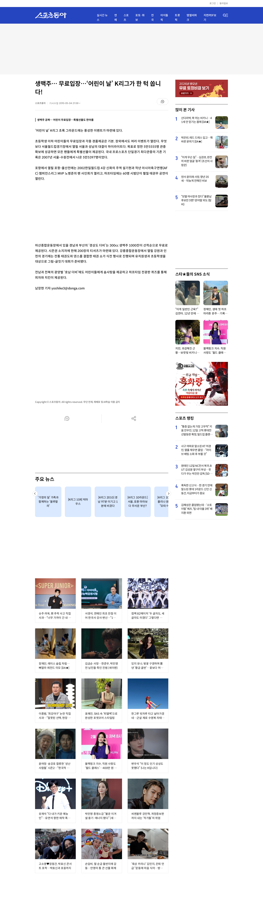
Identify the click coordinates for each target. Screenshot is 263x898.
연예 (115, 17)
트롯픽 (177, 17)
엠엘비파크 (192, 17)
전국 (152, 17)
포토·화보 (139, 17)
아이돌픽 (164, 17)
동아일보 (224, 3)
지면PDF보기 (210, 17)
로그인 (213, 3)
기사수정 (66, 104)
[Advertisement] (131, 49)
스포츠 (126, 17)
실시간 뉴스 (102, 17)
